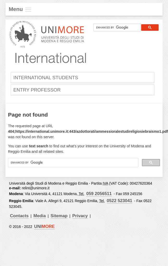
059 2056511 (99, 194)
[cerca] (115, 27)
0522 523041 (120, 201)
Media (40, 217)
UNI (44, 227)
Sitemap (60, 217)
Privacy (82, 217)
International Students (46, 77)
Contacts (19, 217)
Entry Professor (38, 90)
